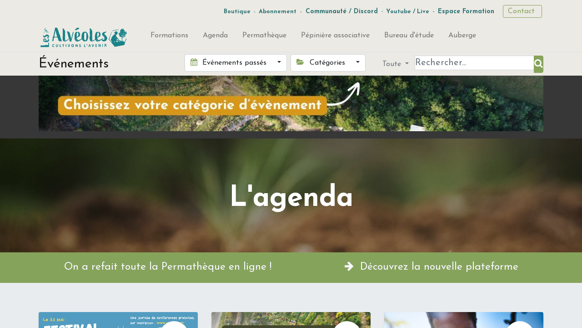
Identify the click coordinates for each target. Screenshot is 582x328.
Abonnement (277, 12)
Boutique (237, 12)
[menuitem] (169, 37)
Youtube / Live (407, 12)
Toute (392, 64)
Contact (522, 11)
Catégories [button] (321, 62)
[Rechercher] (538, 64)
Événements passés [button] (230, 62)
